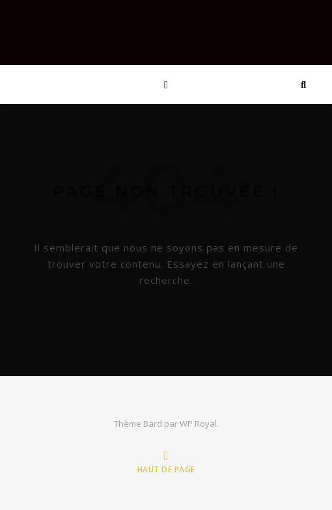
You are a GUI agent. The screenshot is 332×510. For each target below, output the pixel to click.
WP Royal (198, 423)
